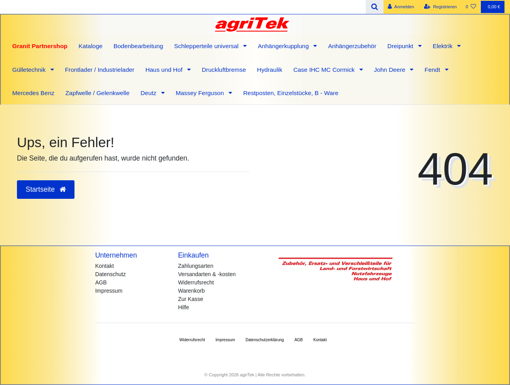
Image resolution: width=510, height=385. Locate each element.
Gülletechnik (29, 69)
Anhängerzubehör (352, 46)
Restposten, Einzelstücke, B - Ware (291, 93)
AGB (101, 282)
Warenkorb (191, 291)
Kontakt (104, 266)
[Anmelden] (401, 7)
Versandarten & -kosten (207, 274)
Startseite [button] (46, 189)
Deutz (149, 93)
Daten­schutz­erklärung (265, 340)
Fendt (433, 69)
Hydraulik (269, 69)
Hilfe (183, 307)
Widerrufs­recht (192, 340)
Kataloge (90, 46)
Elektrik (443, 46)
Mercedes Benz (33, 93)
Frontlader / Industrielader (99, 69)
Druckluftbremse (224, 69)
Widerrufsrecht (196, 282)
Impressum (108, 291)
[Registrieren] (440, 7)
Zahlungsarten (196, 266)
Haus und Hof (164, 69)
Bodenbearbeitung (138, 46)
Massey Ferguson (201, 93)
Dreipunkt (401, 46)
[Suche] (374, 7)
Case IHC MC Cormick (324, 69)
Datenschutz (110, 274)
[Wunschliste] (470, 7)
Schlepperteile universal (207, 46)
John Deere (390, 69)
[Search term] (183, 7)
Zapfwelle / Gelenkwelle (97, 93)
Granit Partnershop (39, 46)
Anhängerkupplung (284, 46)
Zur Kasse (190, 299)
